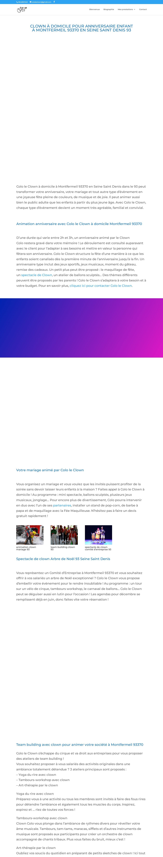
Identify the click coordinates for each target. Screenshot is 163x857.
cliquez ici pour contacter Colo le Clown (101, 260)
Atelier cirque (97, 837)
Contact (143, 10)
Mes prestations (125, 10)
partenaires (62, 480)
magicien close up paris (56, 852)
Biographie (109, 10)
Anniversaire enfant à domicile (31, 837)
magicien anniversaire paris (38, 852)
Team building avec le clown (120, 837)
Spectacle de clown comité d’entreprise (68, 837)
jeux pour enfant (22, 852)
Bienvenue (94, 10)
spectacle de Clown (36, 249)
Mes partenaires (35, 843)
